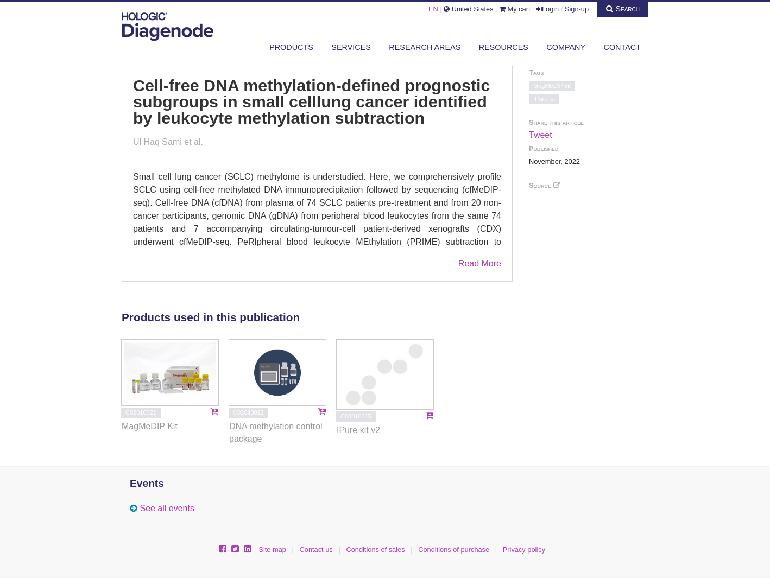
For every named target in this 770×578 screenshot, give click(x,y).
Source (544, 185)
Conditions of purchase (453, 549)
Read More (479, 263)
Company (565, 47)
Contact (622, 47)
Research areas (424, 47)
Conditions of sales (375, 549)
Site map (272, 549)
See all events (167, 508)
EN (433, 9)
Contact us (316, 549)
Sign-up (577, 9)
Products (291, 47)
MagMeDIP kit (552, 85)
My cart (515, 9)
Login (547, 9)
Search (623, 8)
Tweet (540, 134)
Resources (503, 47)
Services (351, 47)
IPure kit (544, 99)
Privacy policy (524, 549)
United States (468, 9)
